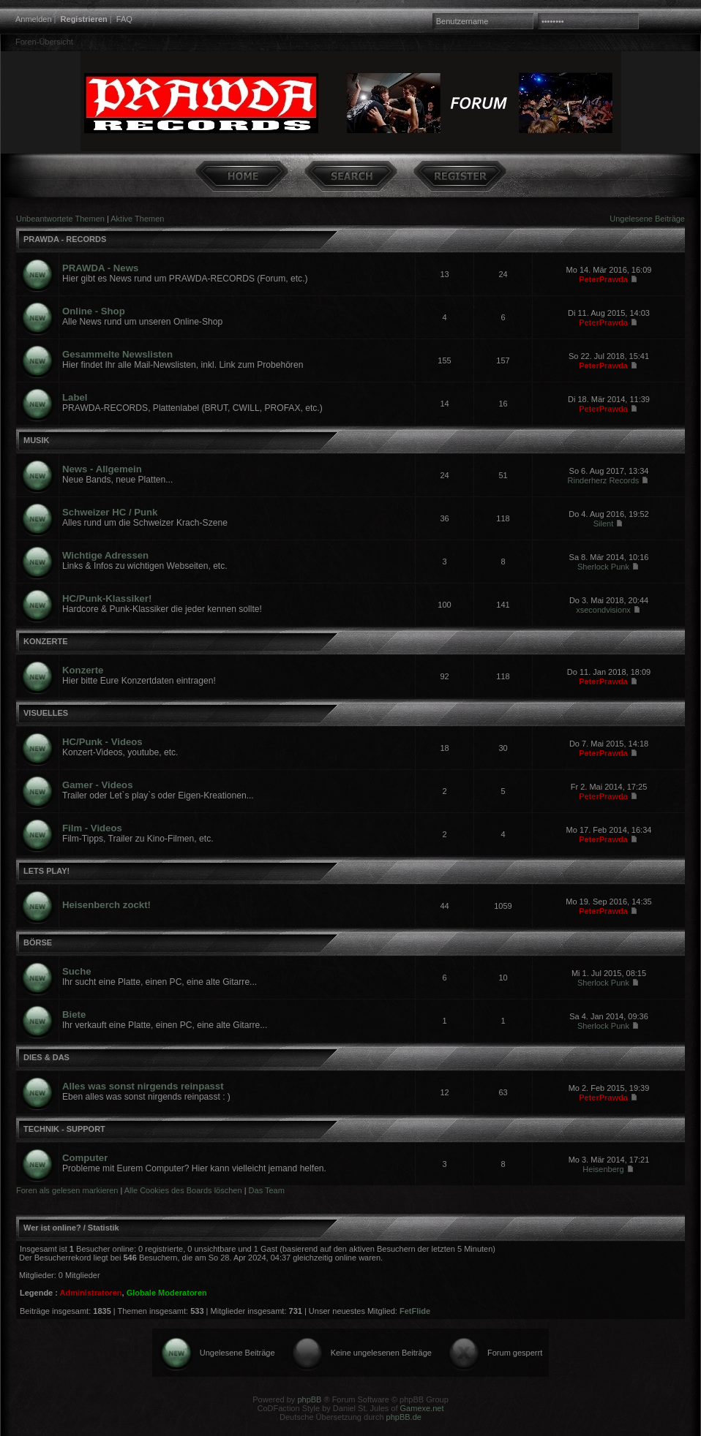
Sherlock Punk (603, 566)
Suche (76, 971)
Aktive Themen (137, 218)
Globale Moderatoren (167, 1292)
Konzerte (82, 670)
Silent (603, 523)
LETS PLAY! (46, 870)
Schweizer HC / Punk (109, 512)
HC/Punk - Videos (102, 741)
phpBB (309, 1399)
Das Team (267, 1190)
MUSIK (36, 440)
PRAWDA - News (100, 267)
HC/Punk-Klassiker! (106, 598)
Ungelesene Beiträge (647, 218)
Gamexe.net (422, 1408)
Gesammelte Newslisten (117, 354)
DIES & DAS (46, 1057)
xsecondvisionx (603, 609)
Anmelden (33, 19)
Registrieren (84, 19)
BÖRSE (37, 942)
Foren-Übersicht (44, 41)
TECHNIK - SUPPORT (64, 1129)
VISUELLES (45, 712)
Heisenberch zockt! (106, 904)
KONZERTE (45, 641)
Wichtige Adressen (105, 555)
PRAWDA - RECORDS (64, 239)
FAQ (124, 19)
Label (74, 397)
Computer (85, 1157)
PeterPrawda (603, 279)
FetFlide (415, 1311)
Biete (74, 1014)
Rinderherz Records (604, 480)
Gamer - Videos (97, 784)
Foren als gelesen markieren (67, 1190)
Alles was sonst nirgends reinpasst (143, 1086)
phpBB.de (403, 1417)
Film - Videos (92, 828)
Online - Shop (93, 311)
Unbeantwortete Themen (60, 218)
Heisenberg (602, 1169)
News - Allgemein (102, 469)
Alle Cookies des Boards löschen (183, 1190)
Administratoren (91, 1292)
